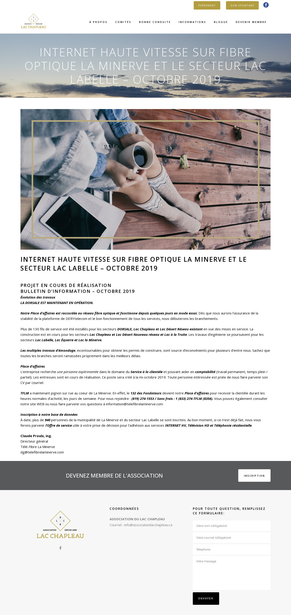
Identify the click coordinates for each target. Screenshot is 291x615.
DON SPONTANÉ (242, 5)
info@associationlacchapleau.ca (148, 525)
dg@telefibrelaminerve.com (42, 452)
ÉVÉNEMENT (207, 5)
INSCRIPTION (254, 475)
